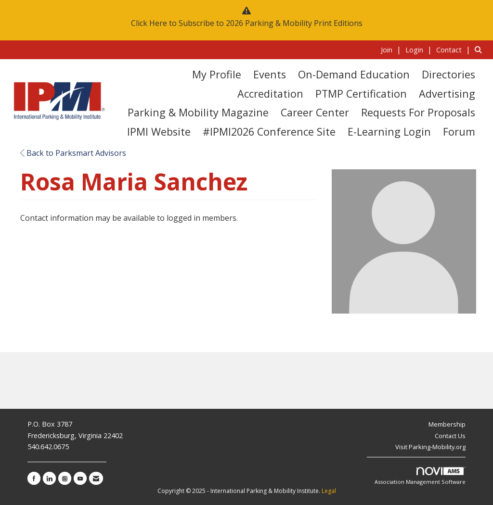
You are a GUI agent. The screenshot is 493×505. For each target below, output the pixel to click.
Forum (459, 132)
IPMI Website (159, 132)
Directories (448, 74)
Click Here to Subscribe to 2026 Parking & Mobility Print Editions (247, 23)
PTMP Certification (361, 94)
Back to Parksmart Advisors (73, 153)
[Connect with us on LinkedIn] (49, 478)
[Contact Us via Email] (96, 478)
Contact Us (450, 435)
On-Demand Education (354, 74)
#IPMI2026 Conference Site (269, 132)
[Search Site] (480, 49)
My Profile (216, 74)
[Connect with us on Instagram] (64, 478)
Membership (447, 424)
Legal (329, 491)
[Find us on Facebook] (33, 478)
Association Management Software (420, 476)
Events (269, 74)
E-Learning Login (389, 132)
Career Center (315, 112)
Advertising (447, 94)
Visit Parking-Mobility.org (430, 446)
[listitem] (392, 49)
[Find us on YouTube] (80, 478)
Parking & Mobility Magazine (198, 112)
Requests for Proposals (418, 112)
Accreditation (270, 94)
